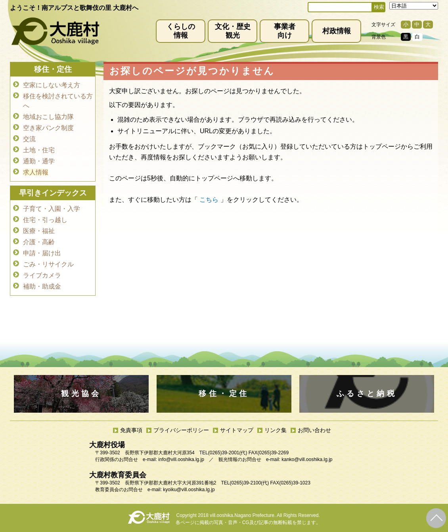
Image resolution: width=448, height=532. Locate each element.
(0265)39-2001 (223, 452)
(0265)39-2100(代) (249, 483)
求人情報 (35, 172)
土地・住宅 (39, 150)
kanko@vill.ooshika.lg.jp (306, 459)
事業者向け (284, 31)
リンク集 (275, 430)
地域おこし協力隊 (48, 116)
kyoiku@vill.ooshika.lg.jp (188, 489)
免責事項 (131, 430)
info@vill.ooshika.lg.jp (181, 459)
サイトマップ (236, 430)
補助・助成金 (42, 286)
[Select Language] (413, 6)
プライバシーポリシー (181, 430)
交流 (29, 139)
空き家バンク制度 (48, 127)
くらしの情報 (181, 31)
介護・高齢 (39, 242)
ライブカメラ (42, 275)
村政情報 (336, 31)
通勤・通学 (39, 161)
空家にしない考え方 (51, 85)
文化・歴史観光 (233, 31)
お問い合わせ (314, 430)
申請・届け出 (42, 253)
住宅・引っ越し (45, 219)
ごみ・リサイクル (48, 264)
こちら (208, 199)
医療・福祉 (39, 231)
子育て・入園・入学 (51, 208)
